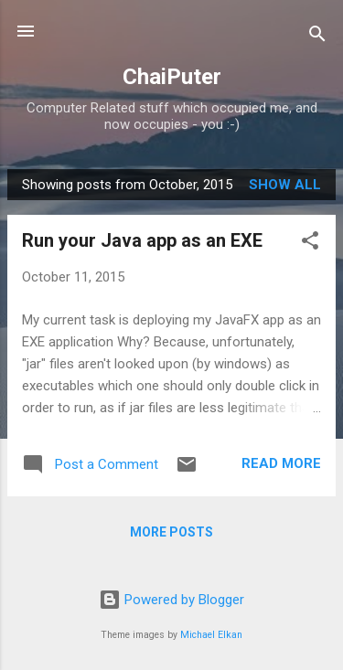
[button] (310, 243)
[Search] (317, 37)
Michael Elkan (211, 635)
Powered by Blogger (171, 599)
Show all (285, 184)
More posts (171, 532)
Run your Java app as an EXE (142, 240)
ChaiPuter (172, 77)
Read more (281, 463)
